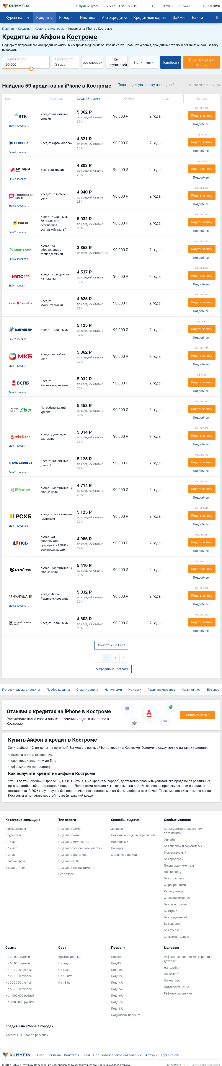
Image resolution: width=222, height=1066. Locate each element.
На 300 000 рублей (18, 982)
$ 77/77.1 (109, 6)
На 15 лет (65, 982)
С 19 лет (11, 848)
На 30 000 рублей (17, 957)
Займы (179, 17)
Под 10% (117, 970)
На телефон (172, 967)
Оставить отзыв (197, 715)
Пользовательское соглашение (117, 1055)
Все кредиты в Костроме (111, 669)
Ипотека (87, 17)
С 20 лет (11, 855)
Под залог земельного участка (80, 848)
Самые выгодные (176, 936)
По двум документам (179, 865)
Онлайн (169, 839)
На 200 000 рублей (18, 976)
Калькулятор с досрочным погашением (183, 831)
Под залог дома (69, 829)
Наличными (143, 62)
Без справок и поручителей (183, 846)
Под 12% (117, 976)
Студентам (13, 835)
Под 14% (117, 982)
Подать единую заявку (201, 62)
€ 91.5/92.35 (128, 6)
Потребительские (176, 987)
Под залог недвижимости (76, 868)
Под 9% (116, 963)
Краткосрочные (69, 957)
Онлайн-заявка (87, 689)
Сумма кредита (16, 59)
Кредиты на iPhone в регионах (26, 1035)
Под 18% (117, 1008)
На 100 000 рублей (18, 970)
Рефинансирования (178, 993)
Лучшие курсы (87, 6)
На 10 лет (65, 976)
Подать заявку (201, 115)
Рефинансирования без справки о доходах (188, 959)
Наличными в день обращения (133, 835)
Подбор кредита (58, 689)
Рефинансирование (161, 689)
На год (63, 963)
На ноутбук (172, 980)
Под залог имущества (73, 842)
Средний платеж (88, 98)
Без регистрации (176, 904)
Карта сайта (169, 1055)
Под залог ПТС (68, 861)
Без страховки (174, 878)
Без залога (66, 874)
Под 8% (116, 957)
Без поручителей (116, 62)
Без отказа (172, 930)
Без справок (93, 62)
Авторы (151, 1055)
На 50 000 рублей (17, 963)
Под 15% (117, 989)
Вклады (66, 17)
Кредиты (44, 17)
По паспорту (172, 872)
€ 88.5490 (183, 6)
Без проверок (173, 859)
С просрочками (175, 885)
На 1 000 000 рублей (19, 995)
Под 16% (117, 995)
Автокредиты (114, 17)
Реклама (54, 1055)
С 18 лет (11, 842)
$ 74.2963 (166, 6)
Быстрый (170, 911)
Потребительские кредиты (21, 689)
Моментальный (175, 852)
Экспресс (117, 829)
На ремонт (171, 974)
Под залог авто (69, 835)
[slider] (31, 69)
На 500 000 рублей (18, 989)
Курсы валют (17, 17)
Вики (86, 1055)
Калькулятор (191, 689)
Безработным (15, 868)
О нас (40, 1055)
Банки (197, 17)
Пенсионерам (15, 861)
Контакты (71, 1055)
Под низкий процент (125, 1015)
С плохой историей (177, 898)
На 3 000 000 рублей (19, 1002)
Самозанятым (15, 829)
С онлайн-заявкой (124, 855)
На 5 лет (64, 970)
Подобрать (171, 62)
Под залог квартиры (72, 855)
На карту (134, 689)
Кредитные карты (149, 17)
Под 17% (117, 1002)
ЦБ (153, 6)
